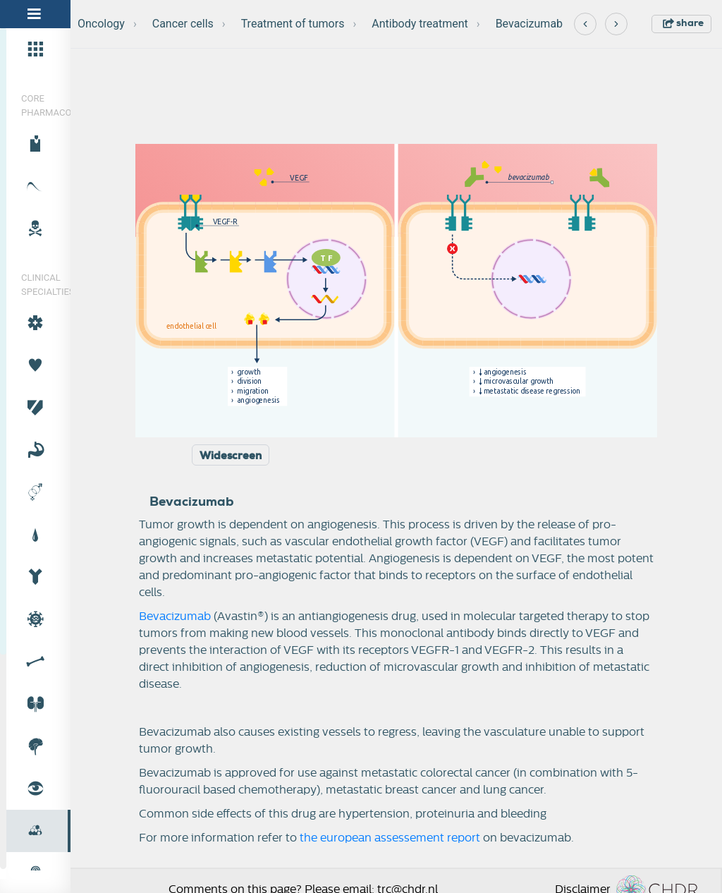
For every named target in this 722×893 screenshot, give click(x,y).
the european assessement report (390, 838)
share (683, 22)
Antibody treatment (420, 23)
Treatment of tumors (293, 23)
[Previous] (585, 24)
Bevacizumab (529, 23)
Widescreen (231, 456)
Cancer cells (183, 23)
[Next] (616, 24)
